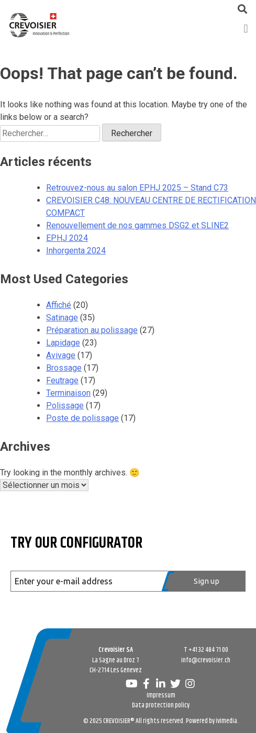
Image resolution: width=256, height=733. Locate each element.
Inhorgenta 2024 (76, 251)
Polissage (65, 405)
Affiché (58, 305)
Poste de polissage (82, 418)
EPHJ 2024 (67, 238)
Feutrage (62, 380)
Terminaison (68, 393)
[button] (246, 28)
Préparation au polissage (92, 330)
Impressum (161, 695)
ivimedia (226, 721)
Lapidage (63, 343)
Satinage (62, 318)
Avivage (60, 355)
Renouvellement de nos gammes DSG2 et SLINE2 (137, 225)
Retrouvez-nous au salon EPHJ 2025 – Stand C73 (137, 188)
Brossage (64, 368)
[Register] (204, 581)
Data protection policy (161, 705)
